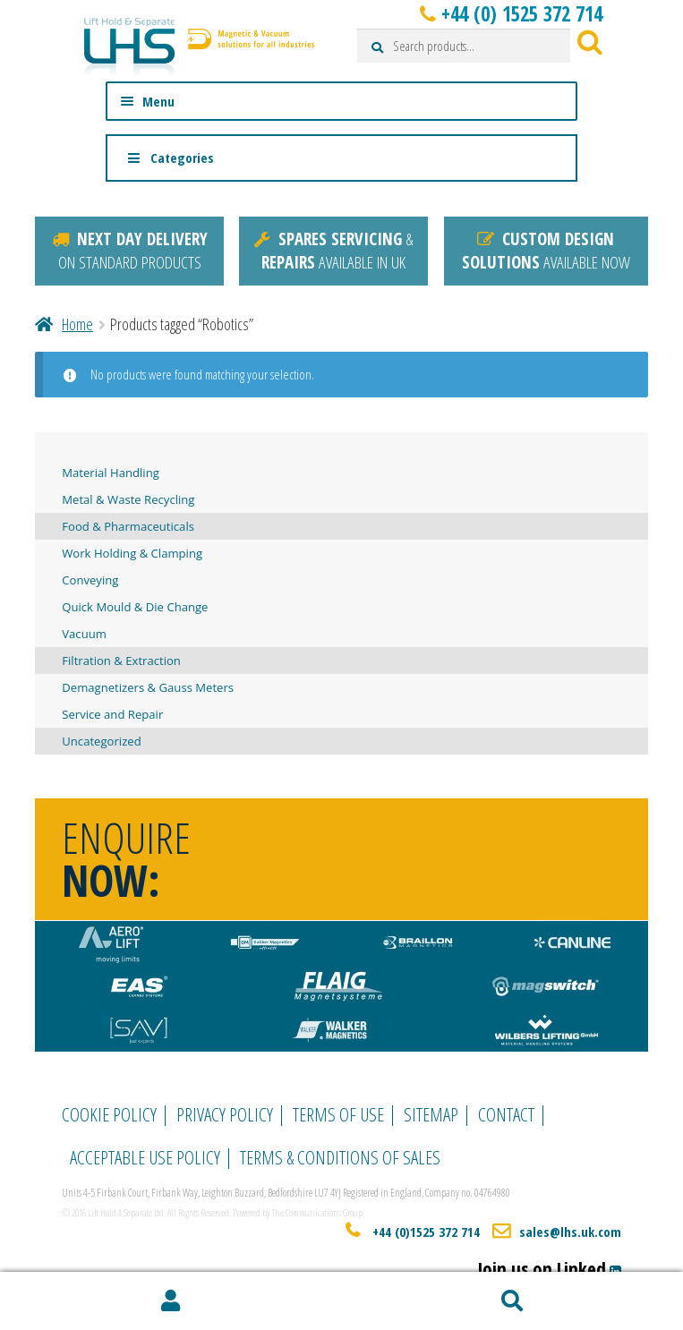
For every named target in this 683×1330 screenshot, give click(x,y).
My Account (171, 1301)
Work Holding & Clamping (132, 553)
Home (77, 324)
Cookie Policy (109, 1114)
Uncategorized (101, 741)
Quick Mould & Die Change (135, 607)
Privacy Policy (224, 1114)
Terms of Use (338, 1114)
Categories (170, 157)
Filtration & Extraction (121, 660)
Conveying (90, 580)
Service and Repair (112, 714)
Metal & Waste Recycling (128, 499)
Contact (506, 1114)
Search (513, 1301)
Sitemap (431, 1114)
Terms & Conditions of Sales (340, 1157)
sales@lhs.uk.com (570, 1231)
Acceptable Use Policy (145, 1157)
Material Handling (110, 473)
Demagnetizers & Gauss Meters (148, 687)
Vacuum (84, 634)
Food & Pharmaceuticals (128, 526)
